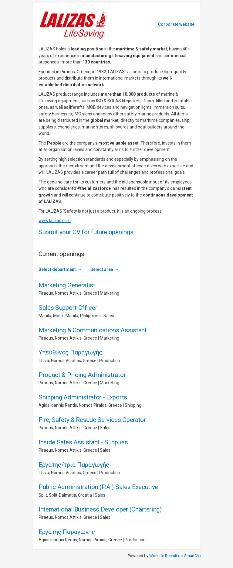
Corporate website (176, 24)
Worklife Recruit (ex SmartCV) (175, 555)
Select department (57, 269)
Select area (101, 269)
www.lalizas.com (55, 220)
